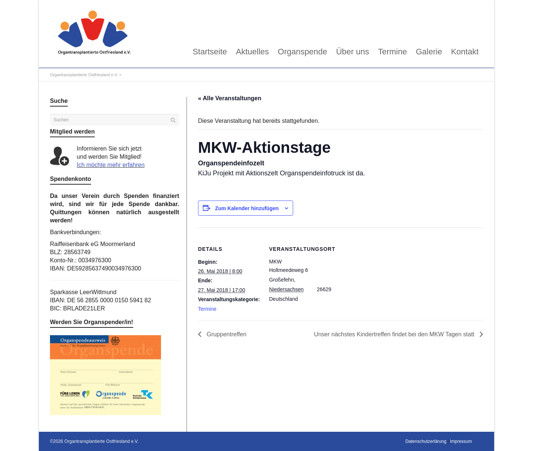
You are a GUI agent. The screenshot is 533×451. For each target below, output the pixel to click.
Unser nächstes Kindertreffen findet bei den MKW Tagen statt (395, 334)
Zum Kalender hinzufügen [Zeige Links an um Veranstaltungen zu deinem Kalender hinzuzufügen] (247, 208)
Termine (392, 51)
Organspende (302, 51)
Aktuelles (252, 51)
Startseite (209, 51)
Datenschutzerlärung (425, 441)
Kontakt (465, 51)
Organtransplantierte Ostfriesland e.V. (84, 75)
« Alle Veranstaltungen (229, 98)
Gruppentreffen (226, 334)
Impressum (461, 441)
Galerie (429, 51)
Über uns (352, 51)
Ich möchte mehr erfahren (110, 165)
